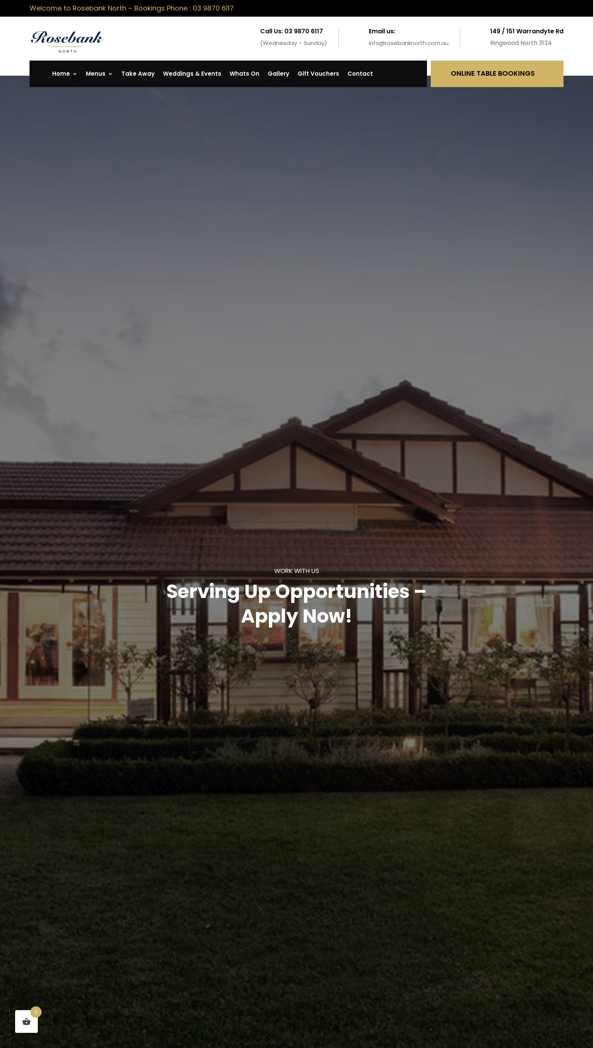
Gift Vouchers (318, 74)
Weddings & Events (192, 74)
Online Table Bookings (493, 73)
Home (61, 74)
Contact (360, 74)
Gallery (278, 74)
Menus (96, 74)
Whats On (244, 74)
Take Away (138, 74)
